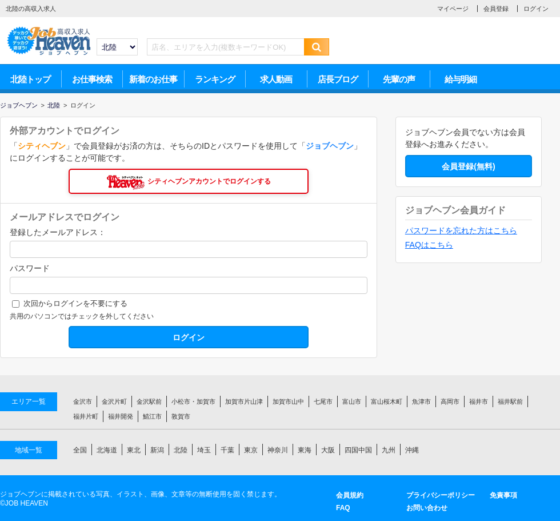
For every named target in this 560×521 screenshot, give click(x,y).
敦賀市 (180, 416)
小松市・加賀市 (193, 401)
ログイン (536, 8)
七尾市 (323, 401)
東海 (304, 450)
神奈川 (277, 450)
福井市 (478, 401)
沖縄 (412, 450)
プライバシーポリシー (440, 495)
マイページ (453, 8)
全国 (80, 450)
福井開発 (120, 416)
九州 (388, 450)
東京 (251, 450)
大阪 (328, 450)
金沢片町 (114, 401)
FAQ (343, 508)
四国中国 (358, 450)
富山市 (351, 401)
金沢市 (82, 401)
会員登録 (496, 8)
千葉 (227, 450)
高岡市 (450, 401)
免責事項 (503, 495)
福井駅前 (510, 401)
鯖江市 (152, 416)
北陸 (180, 450)
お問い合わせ (426, 508)
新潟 (157, 450)
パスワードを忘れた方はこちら (461, 230)
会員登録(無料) (468, 166)
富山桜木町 (386, 401)
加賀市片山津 (244, 401)
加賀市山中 (288, 401)
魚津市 (421, 401)
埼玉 (204, 450)
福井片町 (85, 416)
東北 (134, 450)
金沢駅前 (149, 401)
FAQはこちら (429, 244)
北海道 (107, 450)
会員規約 (349, 495)
